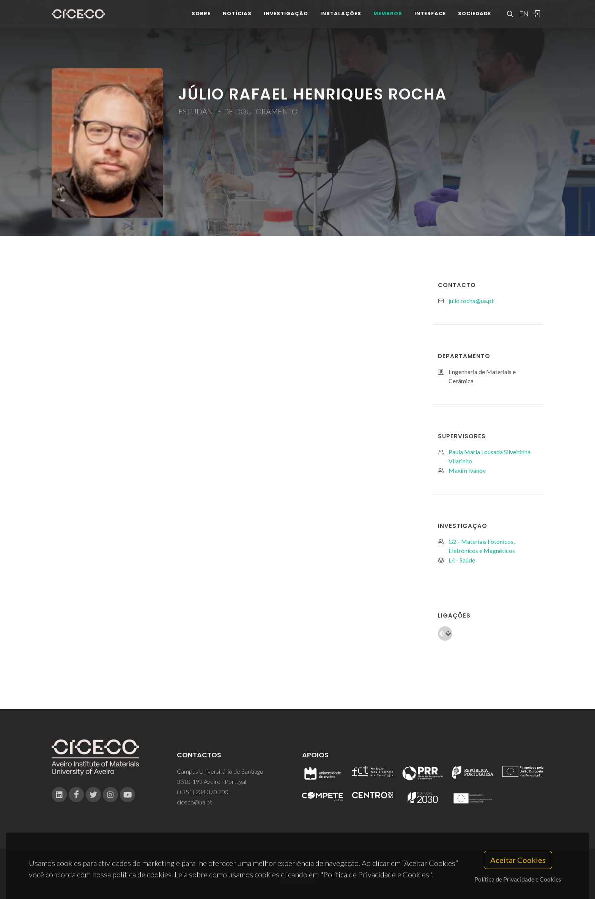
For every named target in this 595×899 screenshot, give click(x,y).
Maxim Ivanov (467, 470)
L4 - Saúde (462, 560)
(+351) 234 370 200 (202, 791)
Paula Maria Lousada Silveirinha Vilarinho (489, 456)
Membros (387, 18)
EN (523, 19)
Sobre (201, 18)
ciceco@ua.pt (194, 802)
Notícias (237, 18)
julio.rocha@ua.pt (471, 300)
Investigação (286, 18)
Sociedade (474, 18)
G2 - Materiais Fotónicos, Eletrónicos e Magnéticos (482, 546)
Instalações (340, 18)
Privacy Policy (297, 878)
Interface (430, 18)
